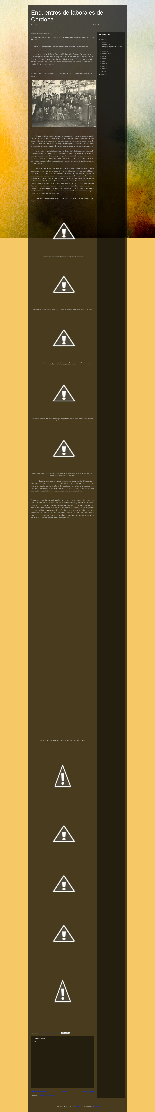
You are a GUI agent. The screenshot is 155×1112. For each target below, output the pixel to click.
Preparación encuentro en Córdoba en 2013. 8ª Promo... (112, 47)
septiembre (105, 53)
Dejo (62, 547)
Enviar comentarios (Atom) (46, 1095)
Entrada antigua (88, 1092)
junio (103, 58)
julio (103, 56)
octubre (104, 51)
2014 (102, 37)
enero (104, 68)
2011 (102, 72)
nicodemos (78, 1106)
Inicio (65, 1092)
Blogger (96, 1106)
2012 (102, 42)
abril (103, 63)
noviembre (105, 44)
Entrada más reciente (39, 1092)
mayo (104, 61)
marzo (104, 66)
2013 (102, 39)
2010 (102, 74)
